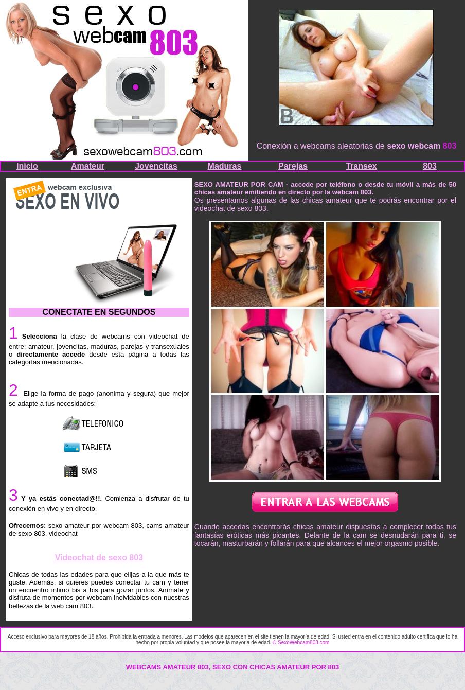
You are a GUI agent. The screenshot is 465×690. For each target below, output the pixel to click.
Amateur (87, 166)
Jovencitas (156, 166)
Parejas (293, 166)
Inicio (27, 166)
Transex (361, 166)
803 (430, 166)
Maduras (225, 166)
